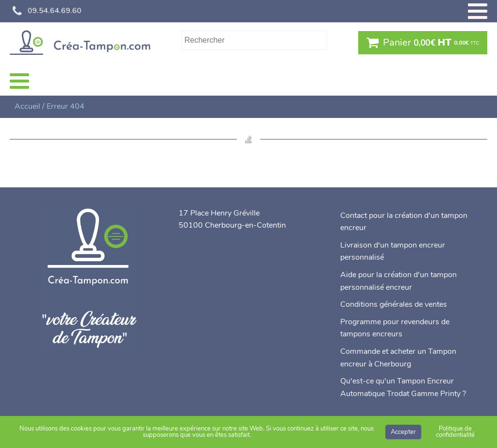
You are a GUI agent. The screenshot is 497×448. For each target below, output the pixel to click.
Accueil (27, 106)
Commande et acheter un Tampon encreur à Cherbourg (398, 357)
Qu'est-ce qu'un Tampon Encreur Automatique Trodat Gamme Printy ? (403, 387)
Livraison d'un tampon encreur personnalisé (392, 251)
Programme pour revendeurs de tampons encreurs (394, 328)
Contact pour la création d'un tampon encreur (403, 221)
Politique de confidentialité (455, 431)
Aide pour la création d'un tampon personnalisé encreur (398, 281)
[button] (422, 42)
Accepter (403, 432)
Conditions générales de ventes (393, 304)
